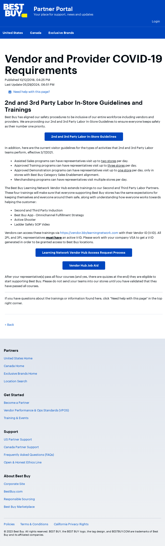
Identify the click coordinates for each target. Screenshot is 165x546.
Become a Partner (16, 402)
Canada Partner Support (21, 447)
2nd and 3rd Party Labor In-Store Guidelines (83, 136)
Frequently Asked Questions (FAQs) (29, 455)
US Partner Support (18, 439)
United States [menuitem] (13, 33)
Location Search (15, 381)
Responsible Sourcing (19, 499)
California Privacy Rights (71, 524)
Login (156, 21)
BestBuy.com (13, 491)
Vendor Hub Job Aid (83, 265)
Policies (9, 524)
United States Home (18, 358)
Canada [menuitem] (35, 33)
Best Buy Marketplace (19, 507)
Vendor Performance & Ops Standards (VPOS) (36, 410)
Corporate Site (14, 484)
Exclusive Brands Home (20, 373)
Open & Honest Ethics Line (22, 462)
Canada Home (14, 366)
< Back (9, 324)
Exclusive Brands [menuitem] (61, 33)
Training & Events (16, 418)
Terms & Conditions (34, 524)
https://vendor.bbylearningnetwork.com (89, 233)
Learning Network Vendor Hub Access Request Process (83, 252)
